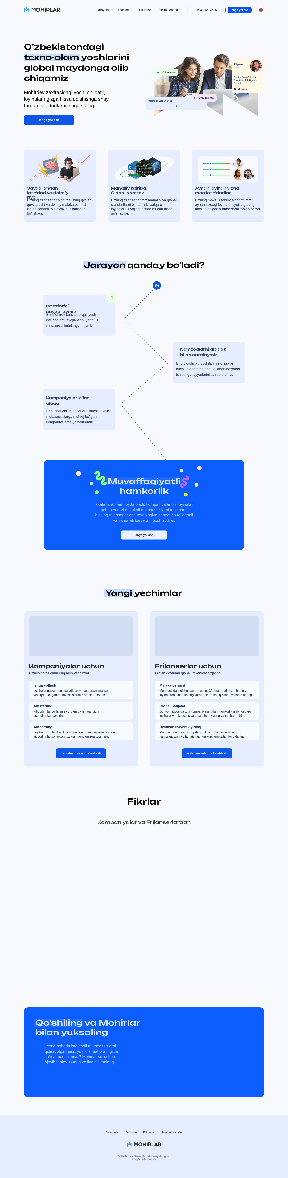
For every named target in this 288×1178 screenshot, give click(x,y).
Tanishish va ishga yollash (81, 753)
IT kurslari (145, 10)
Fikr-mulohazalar (169, 10)
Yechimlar (125, 10)
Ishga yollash (239, 10)
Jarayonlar (104, 10)
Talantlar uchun (206, 10)
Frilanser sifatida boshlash (207, 753)
